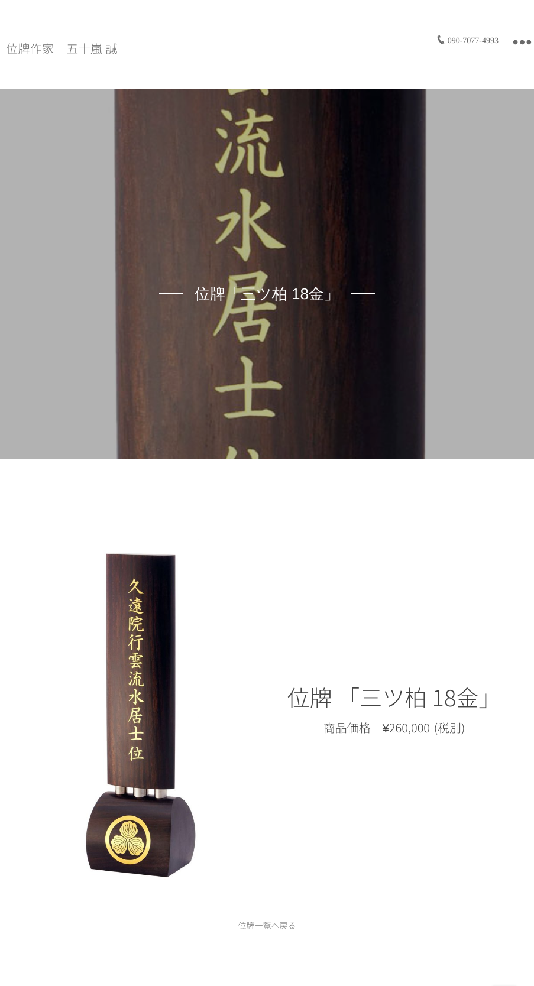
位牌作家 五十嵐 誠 (62, 49)
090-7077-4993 (473, 41)
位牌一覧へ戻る (267, 926)
